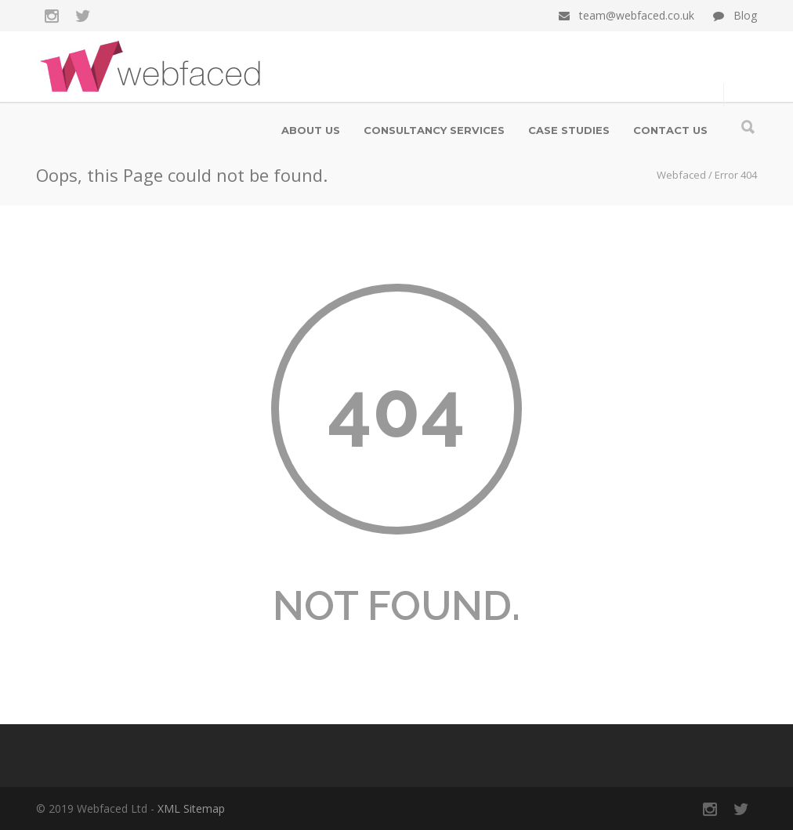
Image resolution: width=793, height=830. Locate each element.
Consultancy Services (434, 130)
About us (310, 130)
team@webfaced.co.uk (636, 15)
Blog (745, 15)
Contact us (670, 130)
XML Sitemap (191, 808)
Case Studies (569, 130)
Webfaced (681, 175)
